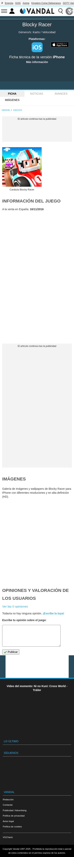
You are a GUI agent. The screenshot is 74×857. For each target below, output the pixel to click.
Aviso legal (8, 821)
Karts (36, 32)
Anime (26, 3)
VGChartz (8, 837)
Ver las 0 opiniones (15, 606)
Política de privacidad (13, 815)
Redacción (8, 799)
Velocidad (48, 32)
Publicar (11, 652)
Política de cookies (12, 826)
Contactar (8, 804)
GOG (18, 3)
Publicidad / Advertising (14, 810)
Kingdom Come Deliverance (46, 3)
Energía (9, 3)
